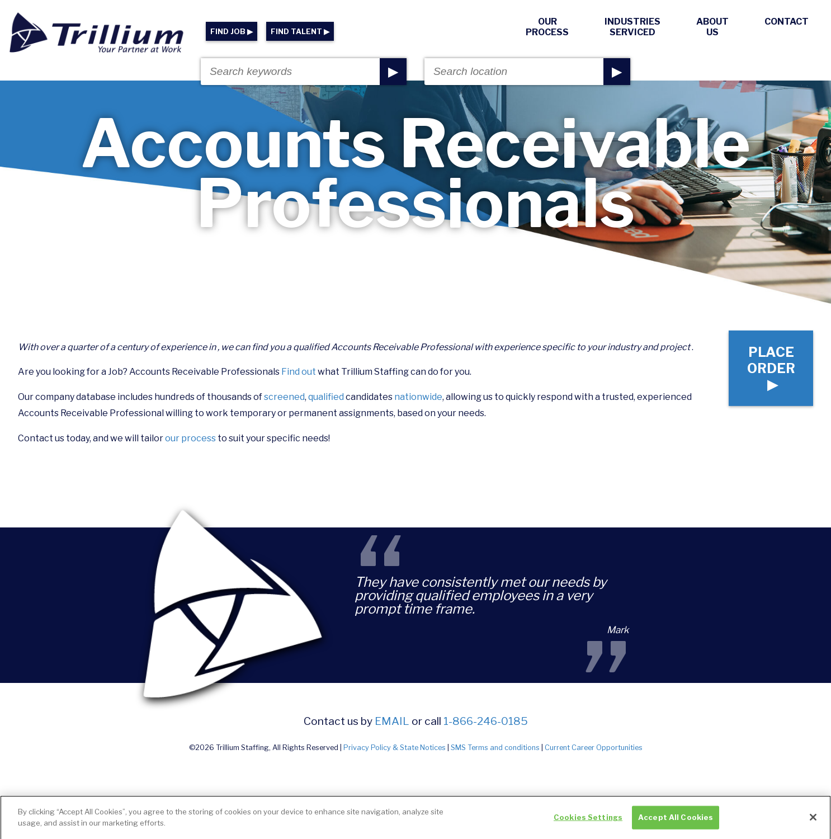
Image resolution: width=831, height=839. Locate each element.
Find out (298, 371)
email (392, 721)
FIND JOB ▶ (231, 31)
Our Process (547, 26)
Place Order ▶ (771, 367)
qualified (326, 397)
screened (284, 397)
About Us (712, 26)
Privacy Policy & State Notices (394, 747)
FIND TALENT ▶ (300, 31)
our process (190, 438)
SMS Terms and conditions (495, 747)
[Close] (813, 824)
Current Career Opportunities (594, 747)
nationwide (418, 397)
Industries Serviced (632, 26)
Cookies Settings (588, 824)
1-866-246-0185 (485, 721)
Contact (786, 21)
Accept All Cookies (675, 824)
